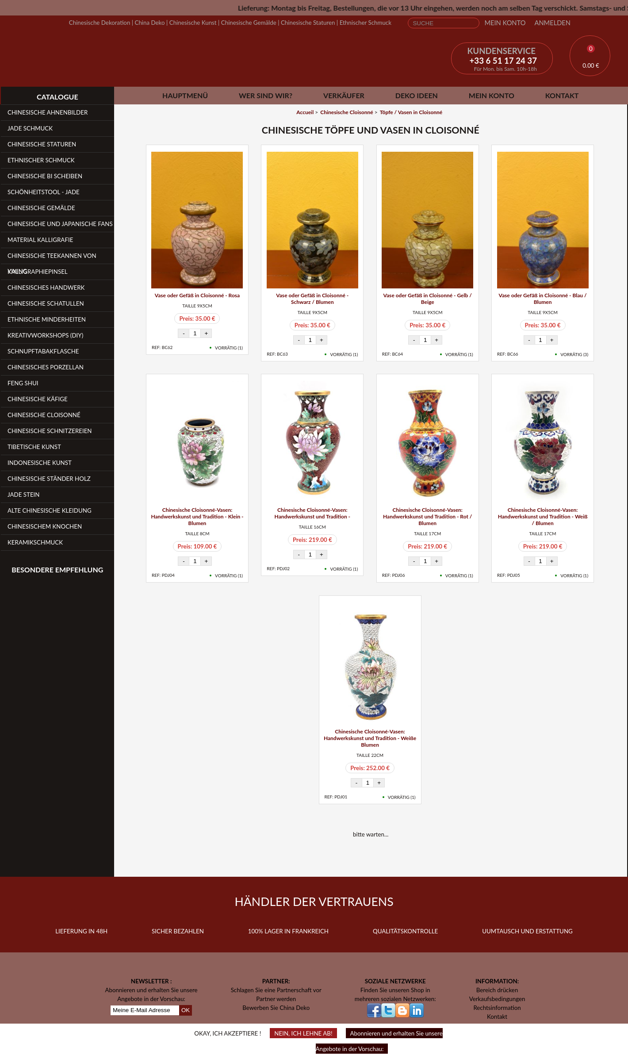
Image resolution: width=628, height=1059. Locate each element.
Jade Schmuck (30, 128)
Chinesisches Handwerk (46, 287)
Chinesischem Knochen (45, 526)
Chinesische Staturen (308, 22)
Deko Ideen (416, 95)
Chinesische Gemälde (248, 22)
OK (185, 1010)
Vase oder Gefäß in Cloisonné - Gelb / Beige (427, 298)
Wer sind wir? (265, 95)
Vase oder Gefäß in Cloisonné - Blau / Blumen (543, 298)
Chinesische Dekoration (99, 22)
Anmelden (552, 23)
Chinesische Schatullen (46, 303)
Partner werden (276, 998)
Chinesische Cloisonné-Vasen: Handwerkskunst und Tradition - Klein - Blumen (197, 516)
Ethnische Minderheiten (47, 319)
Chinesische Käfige (38, 399)
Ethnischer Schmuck (365, 22)
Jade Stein (23, 494)
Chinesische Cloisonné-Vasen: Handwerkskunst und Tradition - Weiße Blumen (370, 738)
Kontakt (562, 95)
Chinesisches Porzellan (46, 367)
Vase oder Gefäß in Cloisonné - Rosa (197, 295)
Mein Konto (504, 23)
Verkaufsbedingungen (497, 998)
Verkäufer (343, 95)
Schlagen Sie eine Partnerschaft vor (276, 990)
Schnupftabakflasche (43, 351)
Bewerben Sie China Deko (276, 1007)
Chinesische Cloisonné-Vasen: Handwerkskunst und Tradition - (312, 513)
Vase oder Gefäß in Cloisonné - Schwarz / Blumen (312, 298)
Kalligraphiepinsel (38, 271)
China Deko (150, 22)
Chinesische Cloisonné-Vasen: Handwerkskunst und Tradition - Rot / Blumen (427, 516)
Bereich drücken (497, 990)
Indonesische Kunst (40, 462)
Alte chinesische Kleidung (50, 510)
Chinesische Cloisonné (44, 414)
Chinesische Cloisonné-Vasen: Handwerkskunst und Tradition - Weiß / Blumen (543, 516)
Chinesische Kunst (193, 22)
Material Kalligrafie (40, 239)
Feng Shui (23, 383)
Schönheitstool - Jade (44, 192)
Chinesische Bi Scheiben (45, 176)
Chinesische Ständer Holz (49, 478)
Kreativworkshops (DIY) (45, 335)
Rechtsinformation (497, 1007)
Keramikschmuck (35, 542)
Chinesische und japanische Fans (60, 223)
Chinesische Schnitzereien (50, 430)
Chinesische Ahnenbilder (48, 112)
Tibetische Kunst (34, 446)
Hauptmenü (185, 95)
